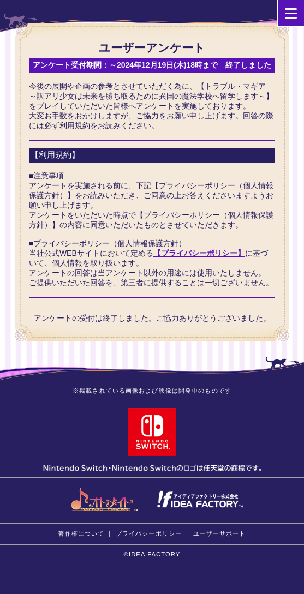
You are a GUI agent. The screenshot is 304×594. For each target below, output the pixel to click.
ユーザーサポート (219, 533)
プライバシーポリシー (149, 533)
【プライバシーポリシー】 (199, 253)
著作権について (81, 533)
